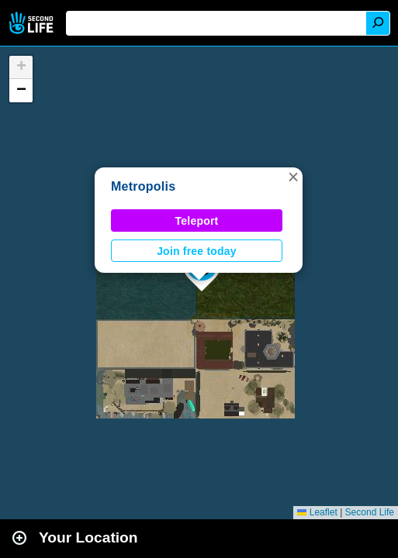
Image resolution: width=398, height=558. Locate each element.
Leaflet (317, 512)
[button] (293, 176)
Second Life (33, 23)
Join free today (197, 251)
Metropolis (143, 186)
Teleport (197, 221)
